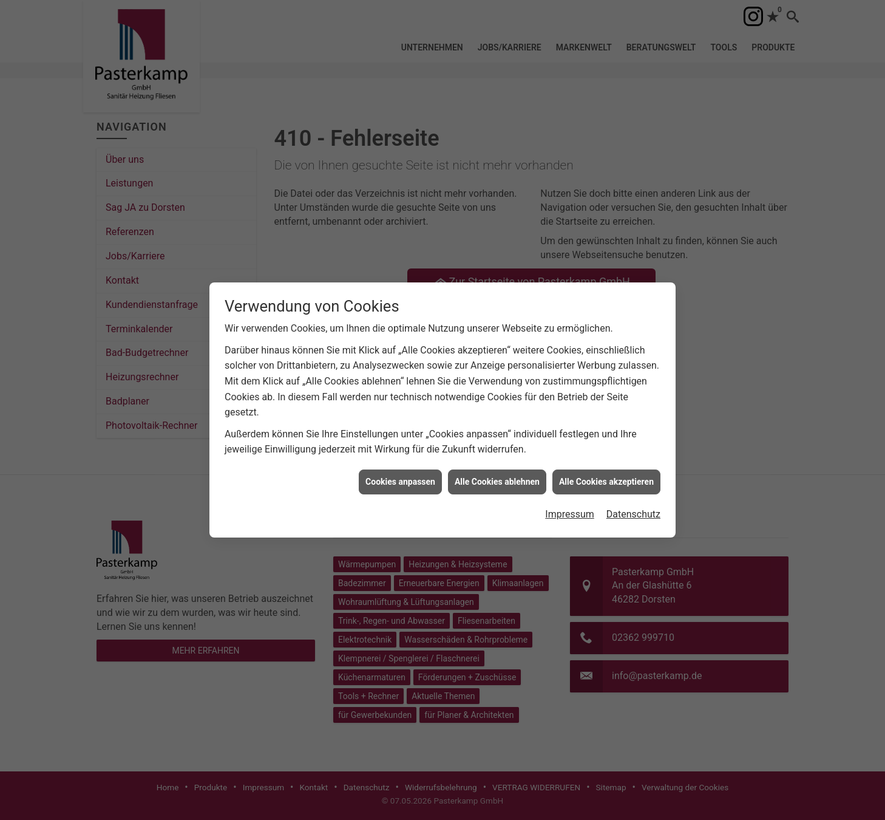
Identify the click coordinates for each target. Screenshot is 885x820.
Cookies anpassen (400, 467)
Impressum (569, 500)
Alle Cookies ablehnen (497, 467)
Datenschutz (633, 500)
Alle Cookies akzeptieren (606, 467)
